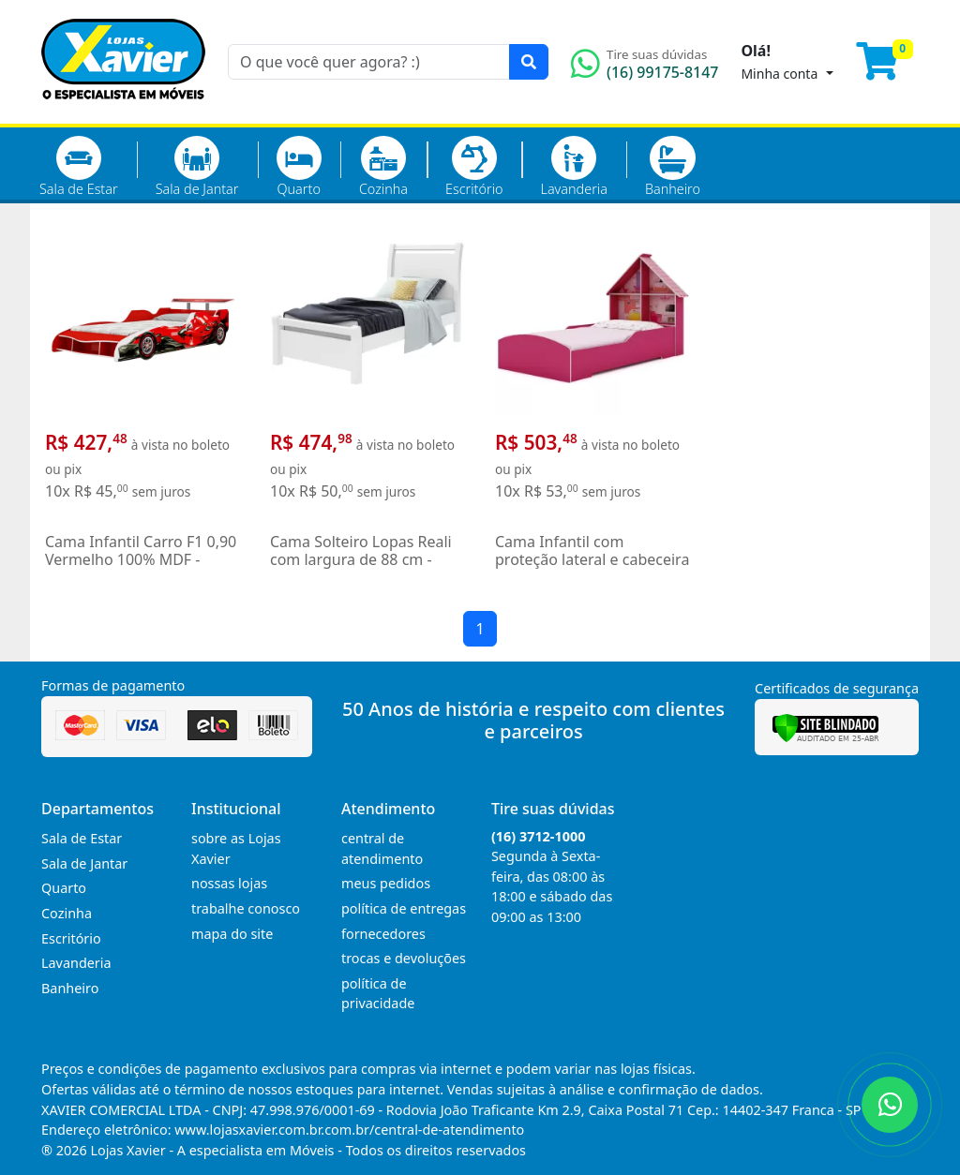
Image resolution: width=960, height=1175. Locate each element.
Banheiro (672, 167)
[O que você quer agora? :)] (369, 62)
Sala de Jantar (197, 167)
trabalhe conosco (245, 908)
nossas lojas (229, 883)
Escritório (473, 167)
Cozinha (383, 167)
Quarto (299, 167)
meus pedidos (385, 883)
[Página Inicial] (123, 112)
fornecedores (383, 934)
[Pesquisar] (528, 62)
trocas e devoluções (403, 958)
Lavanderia (573, 167)
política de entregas (403, 908)
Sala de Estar (78, 167)
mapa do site (232, 934)
